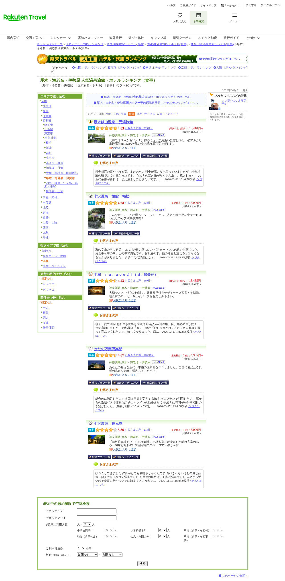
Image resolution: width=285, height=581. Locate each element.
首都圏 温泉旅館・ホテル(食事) (167, 44)
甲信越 (47, 202)
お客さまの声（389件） (139, 128)
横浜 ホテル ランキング (161, 67)
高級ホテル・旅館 (54, 256)
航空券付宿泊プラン (155, 156)
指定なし (47, 251)
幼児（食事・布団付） (197, 530)
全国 (44, 101)
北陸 (46, 207)
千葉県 (48, 129)
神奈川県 (50, 138)
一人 (46, 307)
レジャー (48, 283)
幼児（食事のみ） (87, 536)
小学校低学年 (138, 530)
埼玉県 (48, 125)
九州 (46, 232)
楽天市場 (251, 5)
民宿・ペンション (54, 266)
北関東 (47, 116)
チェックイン (54, 510)
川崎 (49, 148)
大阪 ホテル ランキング (231, 67)
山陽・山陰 (50, 222)
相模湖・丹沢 (54, 168)
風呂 (139, 113)
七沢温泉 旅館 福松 (111, 196)
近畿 (46, 217)
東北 (46, 111)
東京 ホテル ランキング (125, 67)
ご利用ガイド (188, 5)
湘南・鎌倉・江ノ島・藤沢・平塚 (61, 184)
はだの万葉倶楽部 (108, 349)
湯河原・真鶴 (54, 163)
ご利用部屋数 (54, 548)
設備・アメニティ (167, 113)
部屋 (123, 113)
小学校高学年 (85, 530)
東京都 (48, 133)
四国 (46, 227)
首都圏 (47, 120)
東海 (46, 212)
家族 (46, 312)
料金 (59, 555)
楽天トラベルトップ (50, 44)
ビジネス (48, 290)
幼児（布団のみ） (141, 536)
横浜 (49, 142)
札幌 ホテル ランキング (90, 67)
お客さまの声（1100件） (139, 355)
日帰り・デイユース (126, 156)
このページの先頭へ (235, 575)
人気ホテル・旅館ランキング (85, 44)
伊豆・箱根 (50, 197)
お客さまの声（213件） (139, 429)
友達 (46, 322)
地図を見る (158, 135)
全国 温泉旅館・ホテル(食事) (125, 44)
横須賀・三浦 (54, 191)
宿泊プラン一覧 (102, 156)
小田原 (50, 158)
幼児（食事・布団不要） (196, 538)
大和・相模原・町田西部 (62, 173)
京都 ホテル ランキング (196, 67)
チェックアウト (56, 517)
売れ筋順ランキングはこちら (221, 59)
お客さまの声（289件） (139, 280)
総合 (109, 113)
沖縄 (46, 237)
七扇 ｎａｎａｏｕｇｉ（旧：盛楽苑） (126, 274)
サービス (149, 113)
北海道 (47, 106)
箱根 (49, 153)
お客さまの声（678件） (139, 202)
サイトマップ (208, 5)
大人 (79, 524)
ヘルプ (171, 5)
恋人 (46, 317)
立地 (116, 113)
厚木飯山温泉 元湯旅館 (113, 122)
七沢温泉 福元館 (108, 423)
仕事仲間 (48, 327)
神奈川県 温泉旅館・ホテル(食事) (212, 44)
